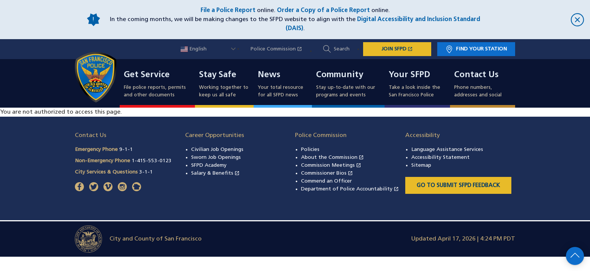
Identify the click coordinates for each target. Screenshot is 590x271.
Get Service (147, 75)
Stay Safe (217, 75)
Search (342, 49)
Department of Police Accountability (350, 189)
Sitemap (421, 165)
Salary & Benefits (215, 173)
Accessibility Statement (440, 157)
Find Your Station (481, 49)
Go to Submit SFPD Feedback (458, 186)
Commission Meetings (331, 165)
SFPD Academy (209, 165)
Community (339, 75)
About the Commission (332, 157)
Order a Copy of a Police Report (323, 11)
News (269, 75)
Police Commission (280, 49)
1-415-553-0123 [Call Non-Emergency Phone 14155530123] (152, 161)
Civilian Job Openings (217, 149)
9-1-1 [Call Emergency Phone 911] (126, 149)
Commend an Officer (326, 181)
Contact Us (476, 75)
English (194, 49)
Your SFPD (409, 75)
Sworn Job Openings (216, 157)
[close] (536, 19)
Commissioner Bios (327, 173)
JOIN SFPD (406, 48)
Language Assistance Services (447, 149)
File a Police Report (228, 11)
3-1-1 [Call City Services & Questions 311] (146, 172)
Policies (310, 149)
